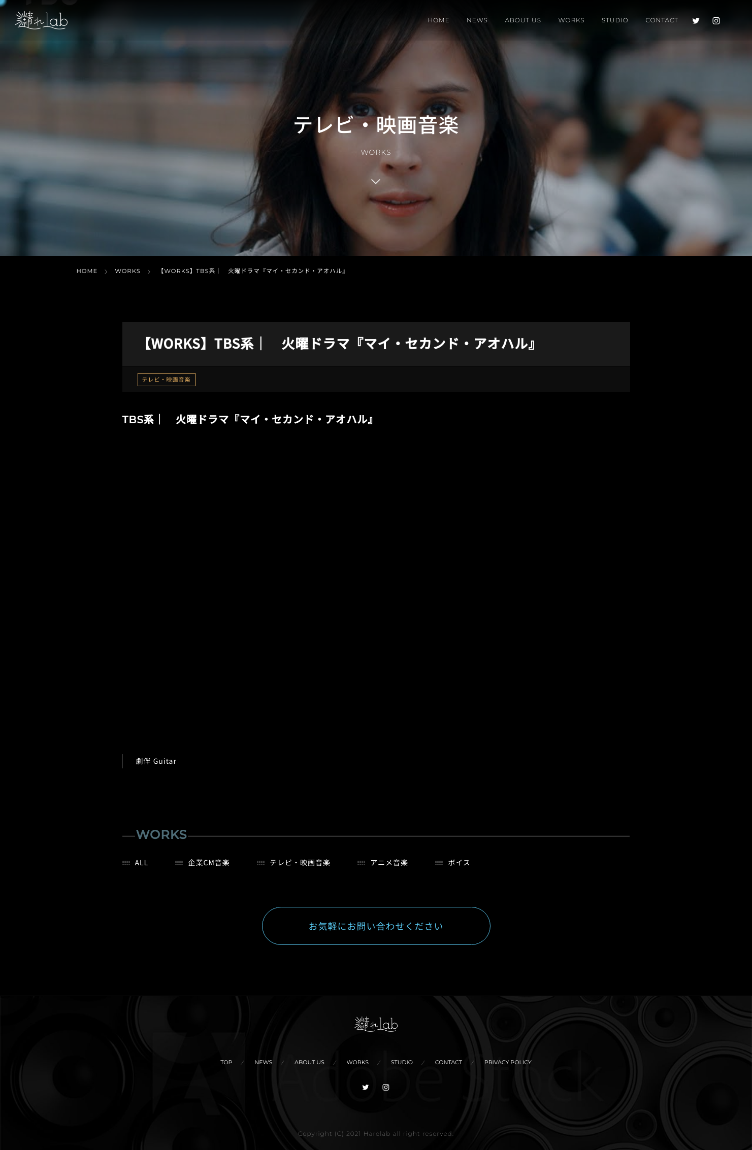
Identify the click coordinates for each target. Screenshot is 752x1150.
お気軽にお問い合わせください (376, 932)
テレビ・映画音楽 (166, 380)
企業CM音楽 (209, 869)
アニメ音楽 (389, 869)
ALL (142, 869)
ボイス (459, 869)
